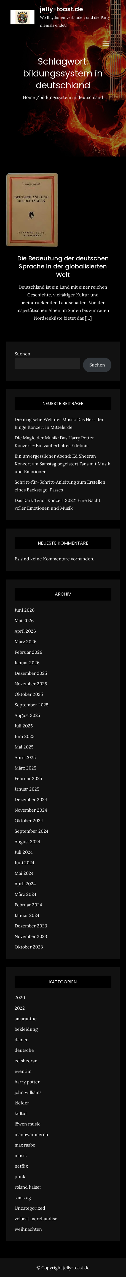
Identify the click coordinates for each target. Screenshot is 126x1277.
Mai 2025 (24, 747)
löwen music (28, 1124)
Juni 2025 (24, 736)
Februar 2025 (28, 778)
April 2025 (25, 757)
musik (21, 1155)
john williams (28, 1092)
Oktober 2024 (29, 820)
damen (22, 1039)
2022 (20, 1008)
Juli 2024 (24, 852)
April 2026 (25, 631)
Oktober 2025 (29, 694)
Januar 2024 (27, 915)
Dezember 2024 (31, 799)
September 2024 (32, 831)
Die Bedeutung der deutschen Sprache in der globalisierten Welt (63, 266)
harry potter (27, 1081)
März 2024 (25, 894)
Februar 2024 (28, 904)
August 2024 (27, 841)
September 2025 (32, 704)
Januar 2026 (27, 662)
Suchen (22, 354)
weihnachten (28, 1229)
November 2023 (31, 936)
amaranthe (26, 1018)
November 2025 (31, 683)
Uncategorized (30, 1208)
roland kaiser (28, 1187)
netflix (21, 1166)
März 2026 (25, 641)
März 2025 (25, 768)
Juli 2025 (24, 726)
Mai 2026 (24, 620)
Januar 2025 (27, 789)
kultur (21, 1113)
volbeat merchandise (36, 1218)
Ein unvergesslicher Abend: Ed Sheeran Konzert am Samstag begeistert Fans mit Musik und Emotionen (62, 463)
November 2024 (31, 810)
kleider (22, 1103)
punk (20, 1176)
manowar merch (31, 1134)
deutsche (24, 1050)
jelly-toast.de (61, 9)
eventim (23, 1071)
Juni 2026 (24, 610)
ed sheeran (26, 1060)
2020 (20, 997)
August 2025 (27, 715)
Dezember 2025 (31, 673)
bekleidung (26, 1029)
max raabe (25, 1145)
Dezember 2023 (31, 926)
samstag (23, 1197)
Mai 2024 (24, 873)
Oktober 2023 (29, 947)
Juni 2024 (24, 862)
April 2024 (25, 883)
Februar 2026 (28, 652)
